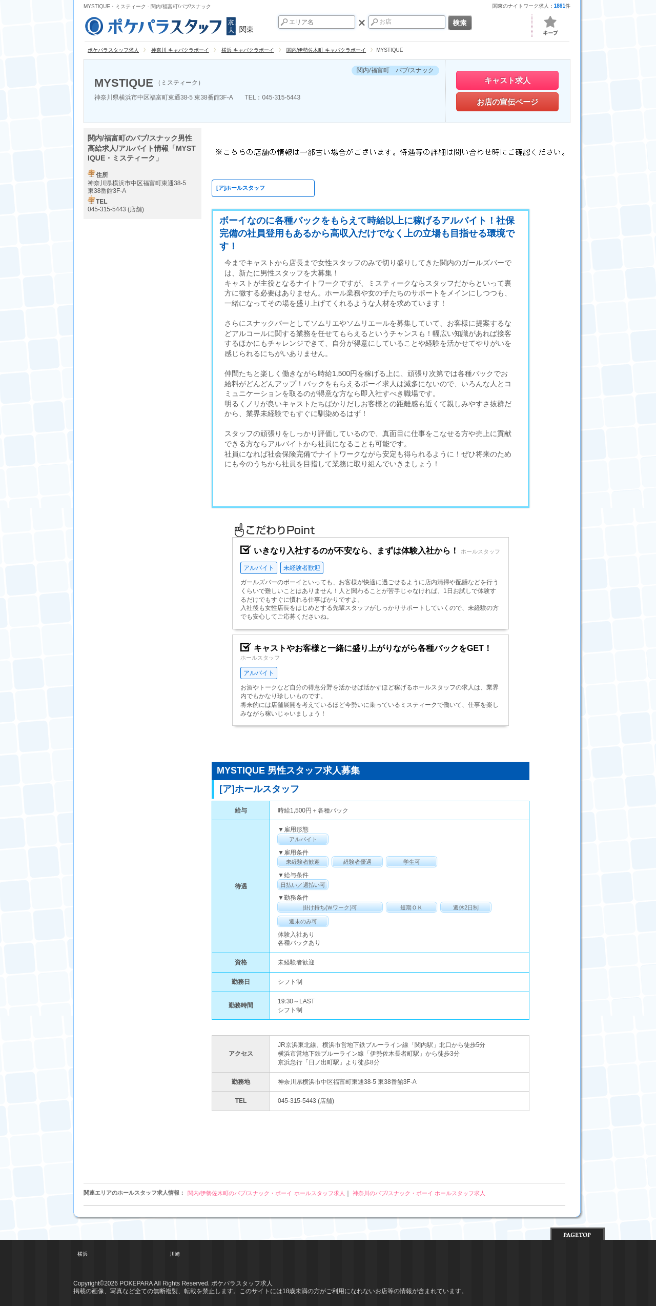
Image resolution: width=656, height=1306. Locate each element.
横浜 (82, 1254)
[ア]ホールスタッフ (240, 188)
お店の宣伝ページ (507, 101)
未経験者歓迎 (301, 567)
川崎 (175, 1254)
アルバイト (258, 567)
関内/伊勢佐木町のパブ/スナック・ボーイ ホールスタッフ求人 (266, 1193)
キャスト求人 (507, 80)
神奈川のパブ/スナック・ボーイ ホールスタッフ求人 (419, 1193)
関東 (169, 24)
